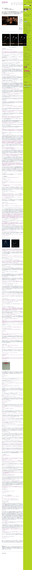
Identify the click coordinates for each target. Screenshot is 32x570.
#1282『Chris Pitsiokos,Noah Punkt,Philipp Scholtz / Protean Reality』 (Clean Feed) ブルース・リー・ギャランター (27, 31)
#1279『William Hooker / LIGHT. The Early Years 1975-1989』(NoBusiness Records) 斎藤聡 (27, 26)
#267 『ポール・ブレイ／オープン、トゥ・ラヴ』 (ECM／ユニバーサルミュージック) (27, 60)
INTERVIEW (4, 3)
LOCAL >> (29, 82)
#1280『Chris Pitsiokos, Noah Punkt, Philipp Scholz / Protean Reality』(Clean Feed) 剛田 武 (27, 28)
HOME (2, 3)
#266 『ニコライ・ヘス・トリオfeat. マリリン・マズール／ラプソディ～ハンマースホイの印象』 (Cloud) (27, 59)
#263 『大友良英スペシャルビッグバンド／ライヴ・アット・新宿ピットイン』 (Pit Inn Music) (27, 54)
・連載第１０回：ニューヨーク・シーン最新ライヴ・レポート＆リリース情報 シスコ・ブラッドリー (27, 43)
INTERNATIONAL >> (26, 82)
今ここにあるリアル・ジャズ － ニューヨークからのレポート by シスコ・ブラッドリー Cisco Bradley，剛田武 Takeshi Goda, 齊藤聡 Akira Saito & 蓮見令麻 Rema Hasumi (27, 38)
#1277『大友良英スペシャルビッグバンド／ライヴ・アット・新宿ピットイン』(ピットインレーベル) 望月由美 (27, 23)
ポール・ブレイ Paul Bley (26, 20)
